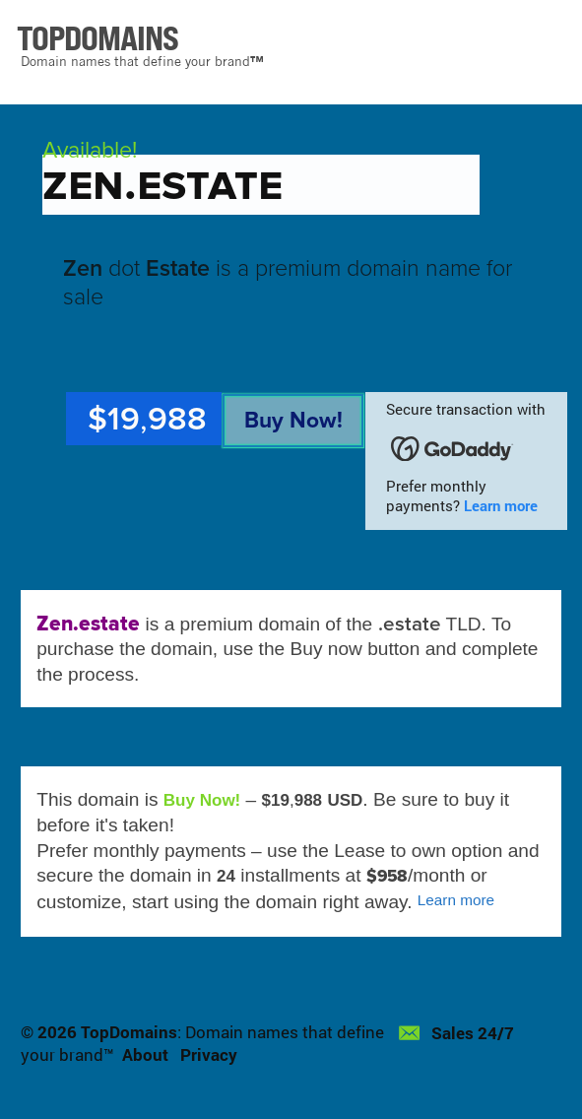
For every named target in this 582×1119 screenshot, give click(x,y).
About (145, 1054)
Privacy (208, 1054)
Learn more (501, 505)
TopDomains (129, 1031)
